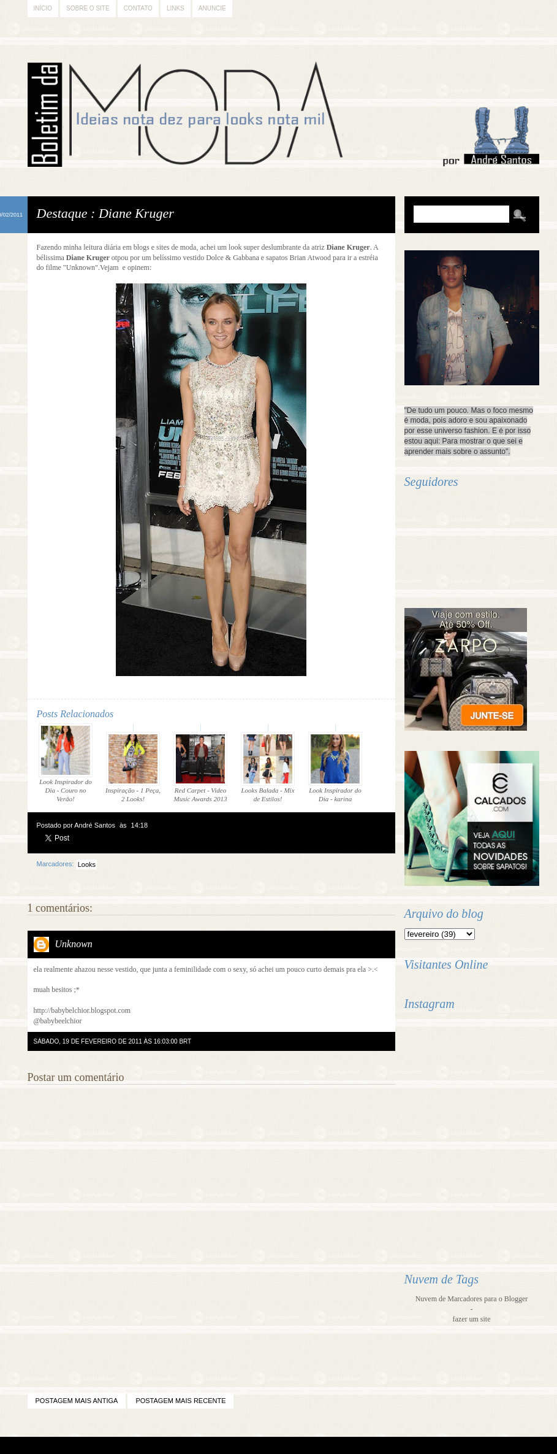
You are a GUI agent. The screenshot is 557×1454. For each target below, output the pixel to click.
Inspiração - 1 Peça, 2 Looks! (133, 767)
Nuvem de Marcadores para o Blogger (471, 1298)
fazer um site (472, 1319)
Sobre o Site (88, 8)
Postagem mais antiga (77, 1400)
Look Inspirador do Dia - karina (335, 767)
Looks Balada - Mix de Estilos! (268, 767)
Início (43, 8)
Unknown (74, 944)
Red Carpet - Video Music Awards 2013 (200, 767)
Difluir (310, 1445)
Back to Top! (348, 1445)
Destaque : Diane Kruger (105, 213)
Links (175, 8)
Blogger (245, 1445)
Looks (87, 864)
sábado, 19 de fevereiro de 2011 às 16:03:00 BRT (113, 1041)
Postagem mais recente (180, 1400)
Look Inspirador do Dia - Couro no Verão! (66, 762)
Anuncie (212, 8)
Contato (138, 8)
